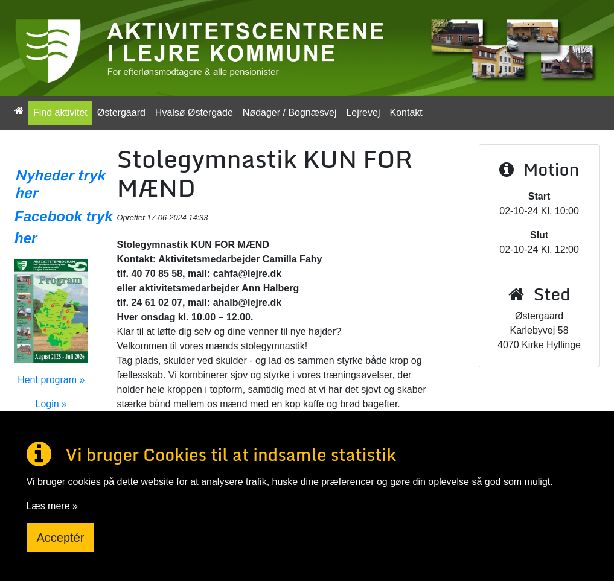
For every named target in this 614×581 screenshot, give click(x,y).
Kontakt (405, 112)
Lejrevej (363, 112)
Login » (52, 404)
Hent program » (51, 380)
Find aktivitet (60, 112)
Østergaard (121, 112)
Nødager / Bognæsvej (290, 112)
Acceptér (61, 537)
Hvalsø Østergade (194, 112)
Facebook (48, 216)
